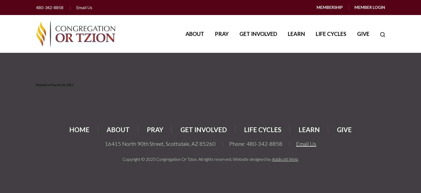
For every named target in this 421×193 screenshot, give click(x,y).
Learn (296, 34)
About (195, 34)
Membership (330, 7)
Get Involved (258, 34)
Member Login (369, 7)
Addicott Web (285, 159)
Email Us (84, 7)
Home (79, 129)
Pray (222, 34)
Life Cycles (331, 34)
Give (363, 34)
